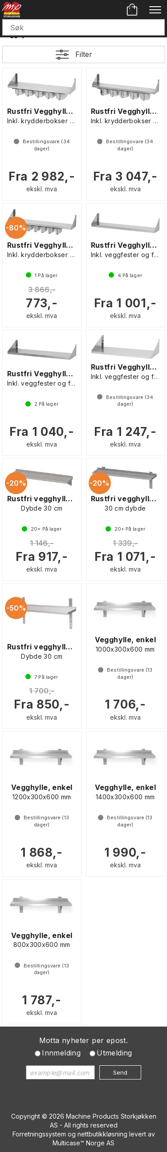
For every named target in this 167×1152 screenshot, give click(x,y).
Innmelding (61, 1052)
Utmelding (114, 1052)
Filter (83, 54)
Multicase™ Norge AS (83, 1143)
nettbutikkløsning (102, 1134)
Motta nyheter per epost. (83, 1040)
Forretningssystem (39, 1134)
